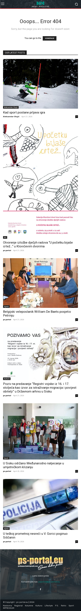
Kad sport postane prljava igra (24, 112)
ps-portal (7, 250)
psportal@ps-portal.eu (49, 582)
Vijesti (6, 306)
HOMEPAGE (49, 38)
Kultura (7, 379)
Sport (6, 458)
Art (5, 237)
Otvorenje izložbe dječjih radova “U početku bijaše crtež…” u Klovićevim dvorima (38, 244)
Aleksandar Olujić (11, 107)
